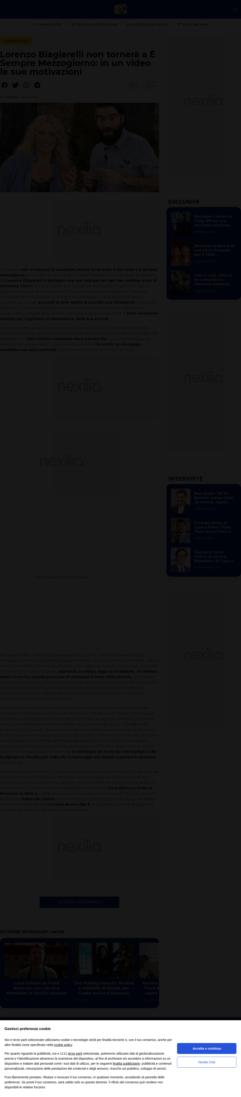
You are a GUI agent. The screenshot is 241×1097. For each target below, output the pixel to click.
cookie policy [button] (63, 1045)
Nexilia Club (206, 1062)
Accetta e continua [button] (207, 1048)
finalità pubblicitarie (126, 1063)
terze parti (75, 1053)
